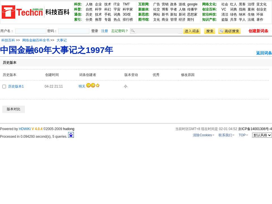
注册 (104, 31)
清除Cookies (202, 135)
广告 (156, 4)
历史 (89, 14)
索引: (78, 20)
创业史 (261, 9)
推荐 (98, 20)
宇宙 (117, 9)
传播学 (192, 9)
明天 (82, 86)
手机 (107, 14)
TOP (242, 135)
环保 (259, 14)
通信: (78, 14)
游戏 (182, 4)
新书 (165, 14)
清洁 (224, 14)
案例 (251, 9)
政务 (173, 4)
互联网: (144, 4)
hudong (68, 129)
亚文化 (261, 4)
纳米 (242, 14)
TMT (126, 4)
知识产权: (209, 20)
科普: (78, 9)
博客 (165, 9)
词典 (117, 14)
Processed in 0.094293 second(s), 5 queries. (37, 137)
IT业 (117, 4)
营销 (165, 4)
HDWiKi (25, 129)
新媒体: (144, 9)
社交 (156, 9)
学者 (173, 9)
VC (223, 9)
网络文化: (209, 4)
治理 (251, 4)
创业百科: (209, 9)
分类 (89, 20)
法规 (251, 20)
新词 (182, 14)
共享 (233, 20)
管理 (173, 20)
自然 (89, 9)
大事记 (62, 40)
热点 (117, 20)
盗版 (224, 20)
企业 (98, 4)
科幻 (107, 9)
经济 (182, 20)
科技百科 (8, 40)
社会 (224, 4)
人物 (89, 4)
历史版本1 (16, 86)
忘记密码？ (119, 31)
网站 (156, 14)
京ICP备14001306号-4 (255, 129)
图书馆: (144, 20)
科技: (78, 4)
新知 (173, 14)
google (192, 4)
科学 (98, 9)
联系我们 (225, 135)
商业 (165, 20)
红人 (233, 4)
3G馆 (127, 14)
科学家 (128, 9)
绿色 (233, 14)
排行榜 (128, 20)
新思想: (144, 14)
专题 (107, 20)
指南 (242, 9)
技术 (107, 4)
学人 (242, 20)
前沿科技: (209, 14)
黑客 (242, 4)
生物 (251, 14)
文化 (156, 20)
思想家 (192, 14)
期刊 (190, 20)
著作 (259, 20)
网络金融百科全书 (36, 40)
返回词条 (264, 53)
